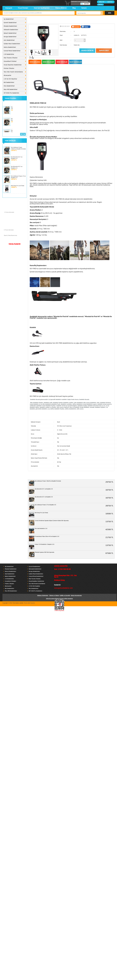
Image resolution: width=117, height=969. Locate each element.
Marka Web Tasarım (29, 603)
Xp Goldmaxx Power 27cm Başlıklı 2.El (45, 504)
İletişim (84, 8)
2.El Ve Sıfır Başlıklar (10, 79)
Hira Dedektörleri (9, 86)
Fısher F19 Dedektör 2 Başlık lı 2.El (44, 544)
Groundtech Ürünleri (10, 61)
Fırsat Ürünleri (23, 8)
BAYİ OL (100, 4)
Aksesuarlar (7, 75)
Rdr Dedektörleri (9, 82)
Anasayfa (8, 8)
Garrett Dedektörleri (10, 22)
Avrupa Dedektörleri (10, 36)
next (24, 134)
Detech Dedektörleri (10, 33)
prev (21, 134)
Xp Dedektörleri (9, 19)
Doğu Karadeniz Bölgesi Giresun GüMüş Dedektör (59, 598)
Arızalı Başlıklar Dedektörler (13, 65)
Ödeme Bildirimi (61, 8)
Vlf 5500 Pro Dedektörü (11, 93)
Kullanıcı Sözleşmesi (42, 595)
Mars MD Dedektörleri (10, 89)
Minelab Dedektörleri (10, 26)
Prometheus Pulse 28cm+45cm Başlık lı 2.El (47, 536)
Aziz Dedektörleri (9, 40)
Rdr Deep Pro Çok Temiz (17, 185)
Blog (74, 8)
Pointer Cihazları (9, 68)
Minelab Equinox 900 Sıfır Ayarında (44, 552)
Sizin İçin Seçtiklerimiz (42, 8)
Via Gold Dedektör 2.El (41, 528)
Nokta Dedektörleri (10, 47)
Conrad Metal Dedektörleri (12, 51)
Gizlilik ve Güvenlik (65, 595)
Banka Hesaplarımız (76, 595)
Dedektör (57, 585)
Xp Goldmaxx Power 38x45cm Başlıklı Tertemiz (48, 481)
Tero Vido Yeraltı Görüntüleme (13, 72)
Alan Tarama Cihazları (10, 58)
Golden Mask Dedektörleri (12, 43)
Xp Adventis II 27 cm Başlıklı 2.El (44, 489)
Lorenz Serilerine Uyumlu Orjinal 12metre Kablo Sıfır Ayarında (52, 520)
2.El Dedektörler (9, 54)
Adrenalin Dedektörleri (11, 29)
